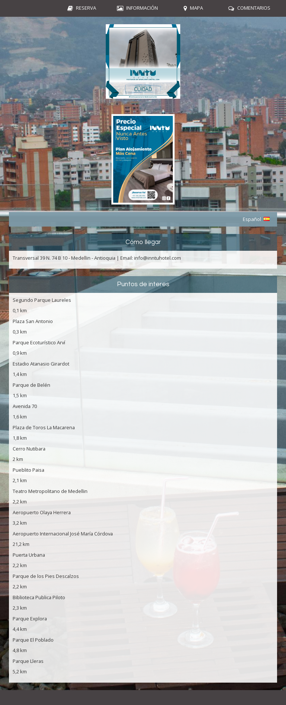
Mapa (196, 7)
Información (142, 7)
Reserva (86, 7)
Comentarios (253, 7)
